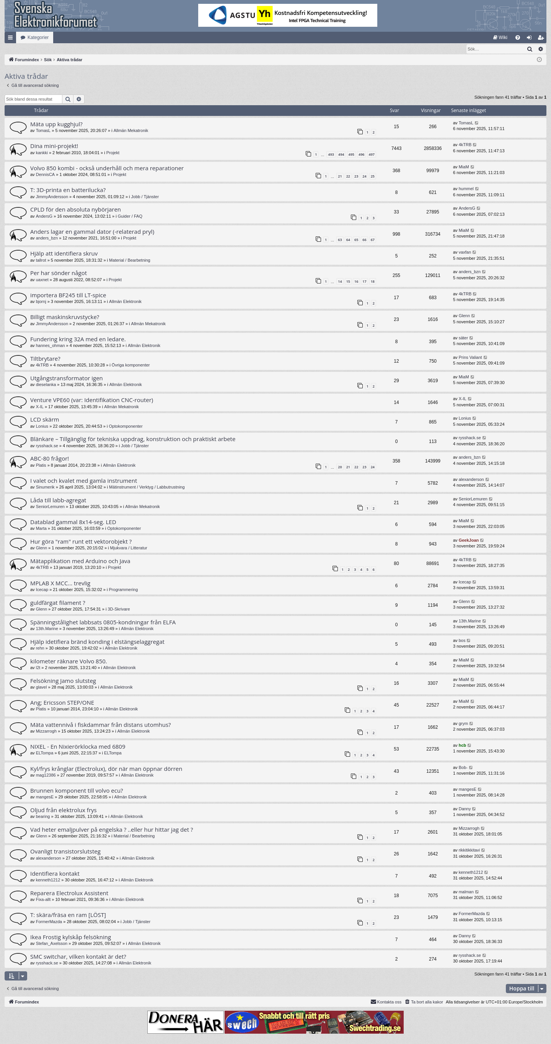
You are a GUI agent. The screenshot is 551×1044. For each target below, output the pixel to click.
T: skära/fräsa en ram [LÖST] (68, 915)
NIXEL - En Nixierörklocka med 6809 (77, 747)
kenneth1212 (48, 880)
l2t (38, 668)
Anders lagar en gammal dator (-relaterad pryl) (92, 232)
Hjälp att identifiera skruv (64, 253)
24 (364, 176)
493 (331, 154)
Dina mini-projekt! (54, 146)
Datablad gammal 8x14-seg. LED (73, 522)
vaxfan (465, 252)
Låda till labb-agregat (58, 500)
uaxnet (42, 280)
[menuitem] (500, 37)
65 (356, 240)
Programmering (123, 590)
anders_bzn (47, 238)
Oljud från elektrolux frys (63, 810)
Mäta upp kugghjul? (56, 124)
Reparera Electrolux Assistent (69, 893)
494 (341, 154)
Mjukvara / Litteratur (128, 548)
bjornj (41, 302)
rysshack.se (47, 446)
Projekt (112, 153)
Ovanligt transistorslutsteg (65, 851)
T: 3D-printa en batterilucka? (68, 190)
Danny (465, 809)
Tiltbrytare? (45, 359)
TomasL (43, 131)
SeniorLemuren (50, 507)
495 (351, 154)
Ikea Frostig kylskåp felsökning (70, 937)
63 (340, 240)
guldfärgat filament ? (57, 603)
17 (364, 281)
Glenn (464, 316)
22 (348, 176)
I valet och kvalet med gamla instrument (83, 481)
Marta (41, 528)
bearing (43, 816)
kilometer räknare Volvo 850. (68, 661)
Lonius (42, 426)
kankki (42, 153)
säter (463, 338)
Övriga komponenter (131, 365)
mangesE (45, 797)
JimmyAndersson (52, 197)
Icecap (42, 590)
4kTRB (465, 145)
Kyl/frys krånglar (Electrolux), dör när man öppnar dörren (106, 769)
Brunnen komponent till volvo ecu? (76, 791)
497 (372, 154)
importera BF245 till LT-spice (68, 295)
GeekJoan (469, 540)
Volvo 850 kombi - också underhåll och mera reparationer (107, 168)
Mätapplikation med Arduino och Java (80, 561)
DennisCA (45, 175)
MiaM (464, 167)
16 (356, 281)
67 (373, 240)
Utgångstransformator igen (66, 378)
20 (340, 467)
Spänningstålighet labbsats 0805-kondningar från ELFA (103, 622)
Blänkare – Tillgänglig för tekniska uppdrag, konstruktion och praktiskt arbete (132, 439)
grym (463, 724)
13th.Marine (47, 629)
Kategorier (38, 37)
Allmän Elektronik (125, 302)
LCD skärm (44, 419)
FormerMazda (49, 922)
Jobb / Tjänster (145, 197)
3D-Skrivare (119, 609)
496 (361, 154)
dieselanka (46, 385)
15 (348, 281)
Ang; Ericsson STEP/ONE (62, 703)
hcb (462, 745)
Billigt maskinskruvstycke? (64, 317)
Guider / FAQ (130, 216)
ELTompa (45, 753)
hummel (466, 189)
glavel (41, 687)
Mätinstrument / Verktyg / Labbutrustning (147, 487)
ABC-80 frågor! (49, 459)
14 (340, 281)
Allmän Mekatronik (131, 131)
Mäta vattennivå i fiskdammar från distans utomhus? (100, 725)
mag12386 (46, 775)
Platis (41, 465)
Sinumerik (45, 487)
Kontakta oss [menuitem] (386, 1002)
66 (364, 240)
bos (462, 640)
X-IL (40, 407)
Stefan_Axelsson (52, 943)
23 (356, 176)
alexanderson (471, 479)
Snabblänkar (12, 39)
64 (348, 240)
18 (373, 281)
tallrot (41, 260)
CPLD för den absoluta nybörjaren (75, 209)
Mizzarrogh (46, 731)
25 (373, 176)
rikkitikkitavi (469, 850)
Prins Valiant (470, 357)
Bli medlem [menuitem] (542, 39)
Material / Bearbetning (129, 260)
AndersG (44, 216)
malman (466, 892)
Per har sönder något (58, 273)
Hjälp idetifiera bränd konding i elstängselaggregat (97, 642)
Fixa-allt (43, 899)
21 (340, 176)
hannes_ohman (50, 346)
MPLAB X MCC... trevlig (60, 583)
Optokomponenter (126, 426)
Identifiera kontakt (55, 874)
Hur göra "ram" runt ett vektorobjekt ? (81, 542)
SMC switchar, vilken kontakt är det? (78, 957)
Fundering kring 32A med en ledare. (78, 339)
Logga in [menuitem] (531, 39)
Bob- (463, 767)
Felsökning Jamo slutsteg (63, 681)
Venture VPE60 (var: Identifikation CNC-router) (91, 400)
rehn (40, 648)
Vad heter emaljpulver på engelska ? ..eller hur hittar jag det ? (111, 830)
